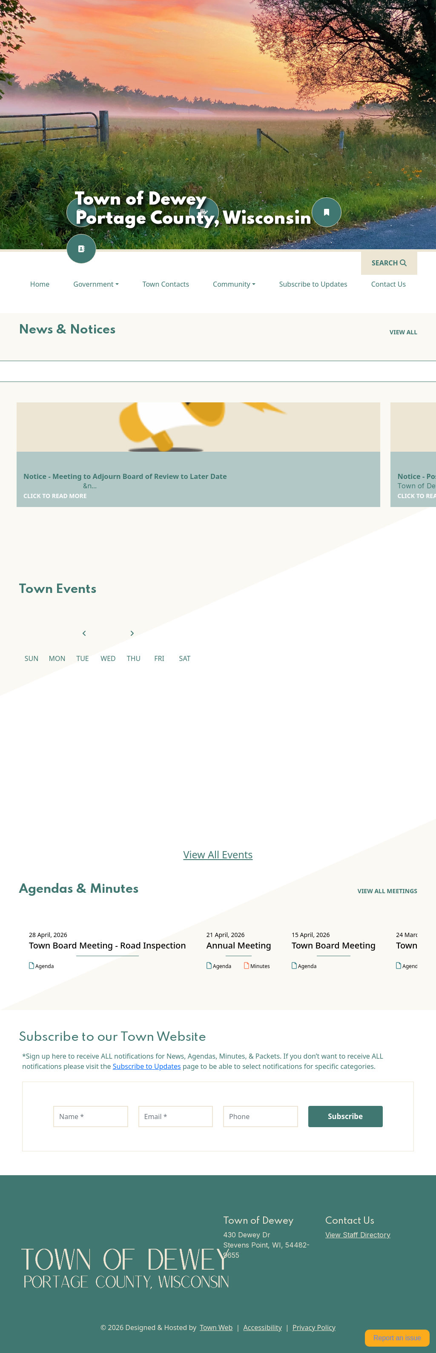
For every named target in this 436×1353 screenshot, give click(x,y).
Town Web (216, 1327)
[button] (96, 284)
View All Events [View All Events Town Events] (217, 854)
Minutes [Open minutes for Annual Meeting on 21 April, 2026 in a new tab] (257, 966)
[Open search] (389, 263)
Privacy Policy (314, 1327)
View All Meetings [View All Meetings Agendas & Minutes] (387, 891)
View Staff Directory (357, 1235)
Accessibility (263, 1327)
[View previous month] (84, 634)
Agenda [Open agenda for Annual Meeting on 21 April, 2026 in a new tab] (219, 966)
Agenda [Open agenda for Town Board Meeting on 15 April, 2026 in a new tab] (304, 966)
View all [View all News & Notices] (403, 332)
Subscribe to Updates (147, 1066)
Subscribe (345, 1116)
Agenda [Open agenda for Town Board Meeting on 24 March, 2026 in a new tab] (408, 966)
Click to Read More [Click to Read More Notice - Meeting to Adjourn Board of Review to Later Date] (55, 496)
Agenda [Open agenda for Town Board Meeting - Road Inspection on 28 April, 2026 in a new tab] (41, 966)
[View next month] (132, 634)
